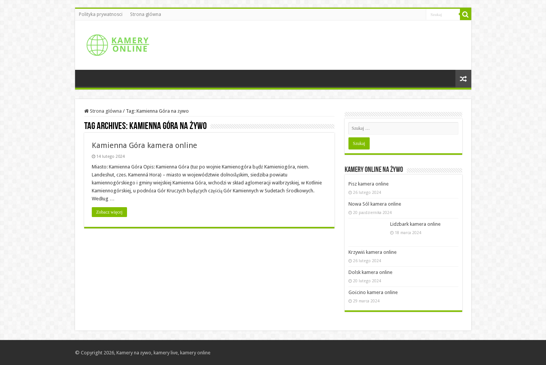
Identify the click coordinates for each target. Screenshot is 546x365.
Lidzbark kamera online (415, 224)
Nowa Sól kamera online (374, 204)
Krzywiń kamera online (372, 252)
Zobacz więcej (109, 212)
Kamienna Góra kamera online (144, 145)
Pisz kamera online (368, 184)
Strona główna (145, 14)
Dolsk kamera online (370, 272)
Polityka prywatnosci (100, 14)
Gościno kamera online (373, 292)
